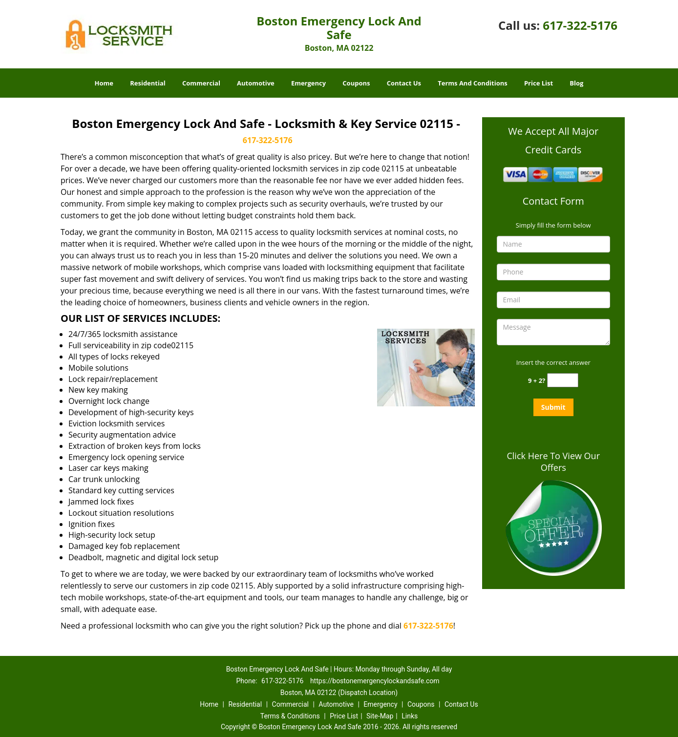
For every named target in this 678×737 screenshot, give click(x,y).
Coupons (356, 83)
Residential (148, 83)
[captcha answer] (562, 380)
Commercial (201, 83)
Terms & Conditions (290, 716)
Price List (538, 83)
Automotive (256, 83)
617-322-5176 (580, 25)
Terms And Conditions (473, 83)
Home (104, 83)
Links (410, 716)
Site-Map (379, 716)
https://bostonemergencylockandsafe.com (375, 681)
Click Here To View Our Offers (553, 461)
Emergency (308, 83)
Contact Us (404, 83)
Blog (576, 83)
